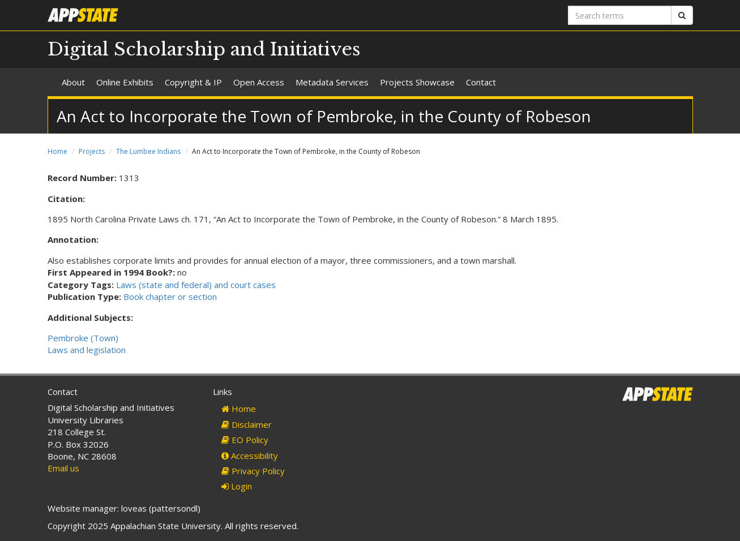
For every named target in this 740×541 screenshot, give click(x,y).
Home (57, 151)
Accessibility (249, 455)
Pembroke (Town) (83, 338)
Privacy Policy (253, 470)
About (73, 82)
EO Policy (244, 439)
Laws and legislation (87, 349)
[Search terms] (619, 15)
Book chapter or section (170, 296)
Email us (63, 468)
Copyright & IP (193, 82)
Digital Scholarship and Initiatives (204, 49)
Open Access (258, 82)
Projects (92, 151)
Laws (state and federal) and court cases (196, 284)
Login (236, 486)
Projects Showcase (417, 82)
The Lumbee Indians (148, 151)
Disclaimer (246, 424)
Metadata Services (332, 82)
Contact (481, 82)
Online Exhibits (124, 82)
